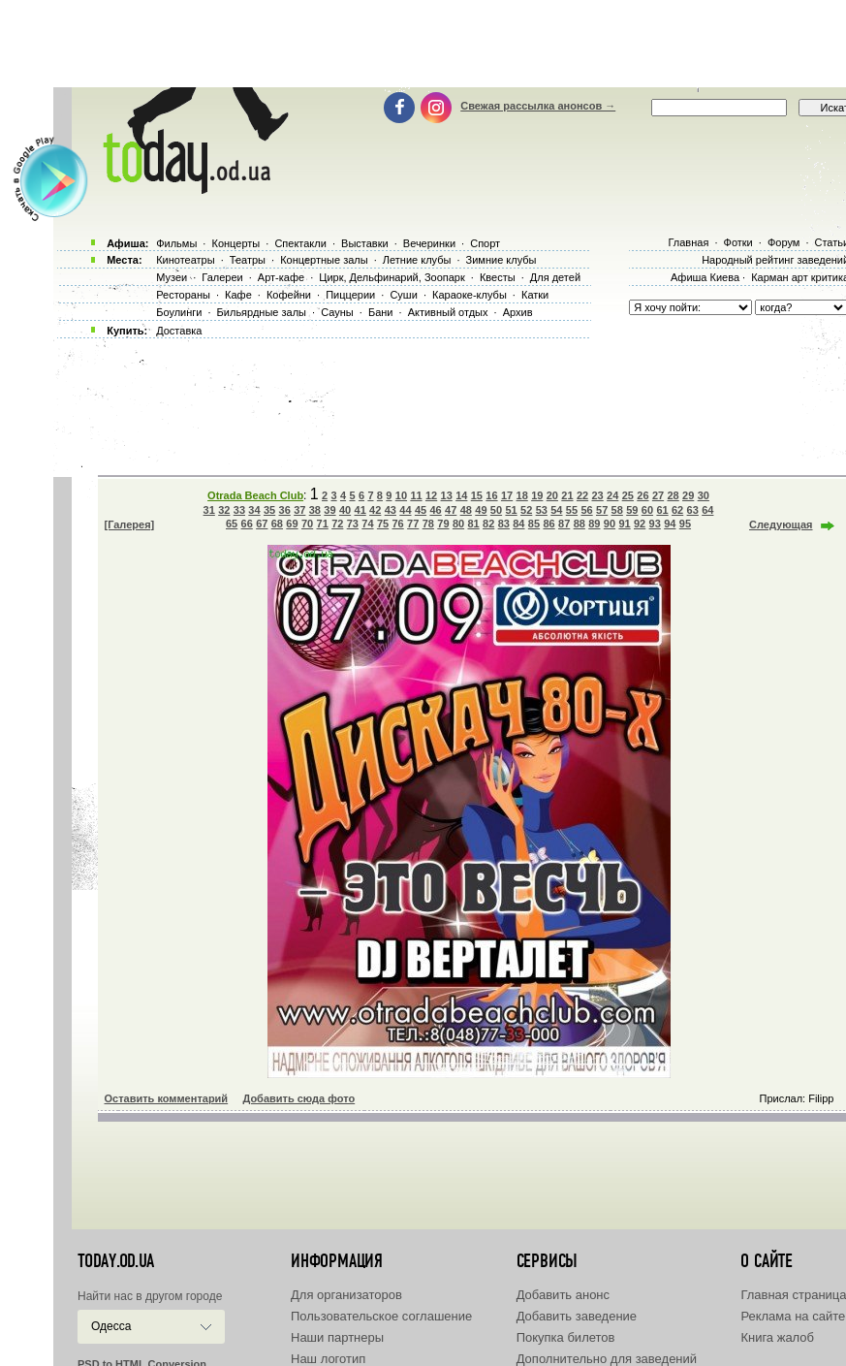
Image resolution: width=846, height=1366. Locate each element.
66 (247, 523)
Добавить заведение (577, 1316)
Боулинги (179, 312)
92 (639, 523)
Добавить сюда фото (298, 1098)
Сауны (337, 312)
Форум (783, 242)
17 (507, 495)
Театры (248, 260)
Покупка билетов (566, 1337)
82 (488, 523)
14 (461, 495)
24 (612, 495)
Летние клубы (417, 260)
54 (556, 510)
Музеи (171, 277)
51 (511, 510)
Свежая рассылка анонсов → (537, 105)
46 (435, 510)
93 (655, 523)
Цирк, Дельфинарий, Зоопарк (391, 277)
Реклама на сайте (792, 1316)
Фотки (738, 242)
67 (261, 523)
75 (383, 523)
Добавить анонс (563, 1294)
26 (642, 495)
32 (224, 510)
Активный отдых (448, 312)
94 (669, 523)
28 (672, 495)
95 (685, 523)
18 (522, 495)
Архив (518, 312)
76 (398, 523)
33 (239, 510)
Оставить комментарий (167, 1098)
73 (353, 523)
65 (231, 523)
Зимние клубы (501, 260)
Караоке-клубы (469, 295)
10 (401, 495)
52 (526, 510)
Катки (534, 295)
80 (458, 523)
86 (548, 523)
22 (582, 495)
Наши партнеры (337, 1337)
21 (567, 495)
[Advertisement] (434, 43)
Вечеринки (429, 243)
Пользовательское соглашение (381, 1316)
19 (537, 495)
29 (688, 495)
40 (345, 510)
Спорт (485, 243)
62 (677, 510)
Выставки (365, 243)
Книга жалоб (777, 1337)
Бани (380, 312)
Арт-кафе (281, 277)
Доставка (179, 330)
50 (496, 510)
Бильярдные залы (261, 312)
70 (307, 523)
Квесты (498, 277)
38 (315, 510)
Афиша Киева (705, 277)
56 (586, 510)
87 (564, 523)
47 (450, 510)
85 (534, 523)
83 (504, 523)
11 (416, 495)
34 (254, 510)
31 (209, 510)
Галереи (222, 277)
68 (277, 523)
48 (466, 510)
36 (285, 510)
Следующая (780, 524)
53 (542, 510)
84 (518, 523)
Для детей (555, 277)
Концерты (235, 243)
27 (658, 495)
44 (405, 510)
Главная (688, 242)
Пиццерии (350, 295)
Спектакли (300, 243)
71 (323, 523)
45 (420, 510)
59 (632, 510)
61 (662, 510)
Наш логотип (328, 1358)
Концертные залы (323, 260)
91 (624, 523)
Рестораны (183, 295)
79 (443, 523)
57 (602, 510)
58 (617, 510)
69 (292, 523)
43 (390, 510)
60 (647, 510)
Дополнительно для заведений (607, 1358)
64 (707, 510)
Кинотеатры (185, 260)
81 (473, 523)
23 (598, 495)
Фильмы (176, 243)
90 (609, 523)
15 (477, 495)
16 (491, 495)
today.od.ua (116, 1261)
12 (431, 495)
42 (375, 510)
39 (329, 510)
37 (299, 510)
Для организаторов (346, 1294)
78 (428, 523)
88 (579, 523)
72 (337, 523)
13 (447, 495)
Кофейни (288, 295)
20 (552, 495)
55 (572, 510)
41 (360, 510)
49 (480, 510)
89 (594, 523)
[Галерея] (130, 524)
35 (269, 510)
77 (413, 523)
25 (628, 495)
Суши (403, 295)
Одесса (111, 1326)
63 (693, 510)
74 (367, 523)
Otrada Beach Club (255, 495)
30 (703, 495)
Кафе (238, 295)
